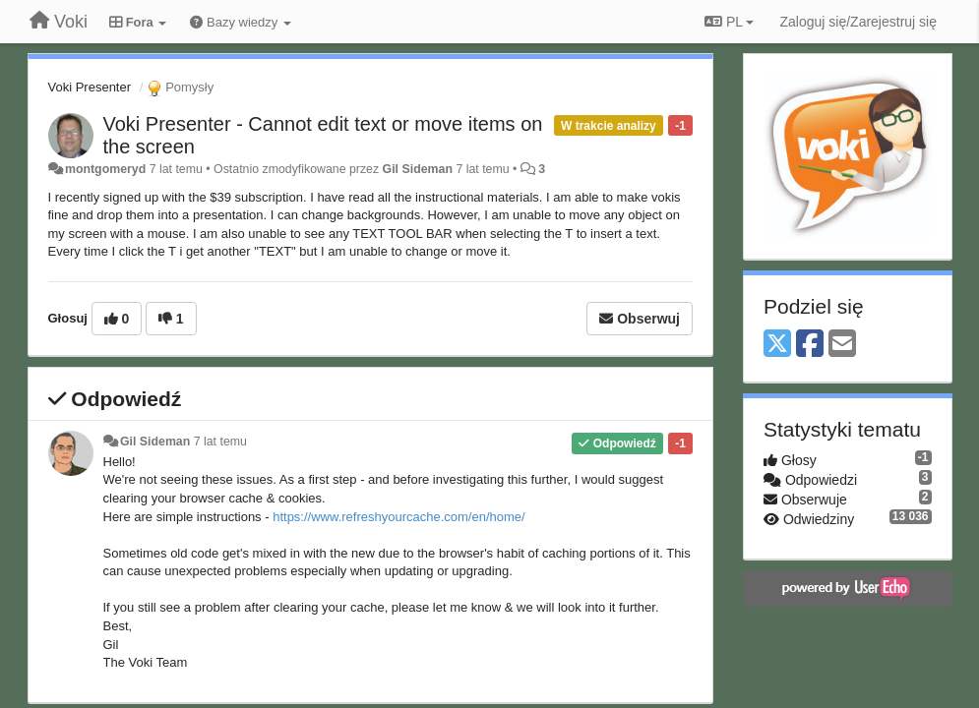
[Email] (842, 344)
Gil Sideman (418, 169)
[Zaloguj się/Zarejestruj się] (858, 21)
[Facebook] (810, 344)
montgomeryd (105, 169)
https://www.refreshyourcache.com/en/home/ (399, 516)
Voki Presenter (90, 87)
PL (729, 22)
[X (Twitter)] (777, 344)
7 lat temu (220, 441)
